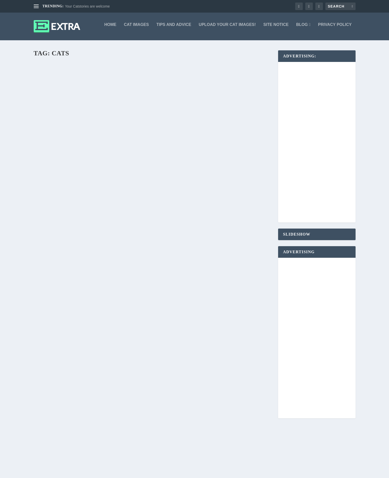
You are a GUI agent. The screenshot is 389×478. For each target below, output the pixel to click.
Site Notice (275, 28)
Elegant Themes (66, 472)
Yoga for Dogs (56, 204)
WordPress (110, 472)
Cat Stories (94, 360)
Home (110, 28)
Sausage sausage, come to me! (197, 257)
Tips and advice (173, 28)
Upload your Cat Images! (227, 28)
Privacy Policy (335, 28)
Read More (52, 220)
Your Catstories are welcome (87, 6)
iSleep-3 (48, 243)
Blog (302, 28)
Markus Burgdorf (54, 211)
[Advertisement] (319, 146)
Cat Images (136, 28)
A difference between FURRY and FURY (207, 206)
